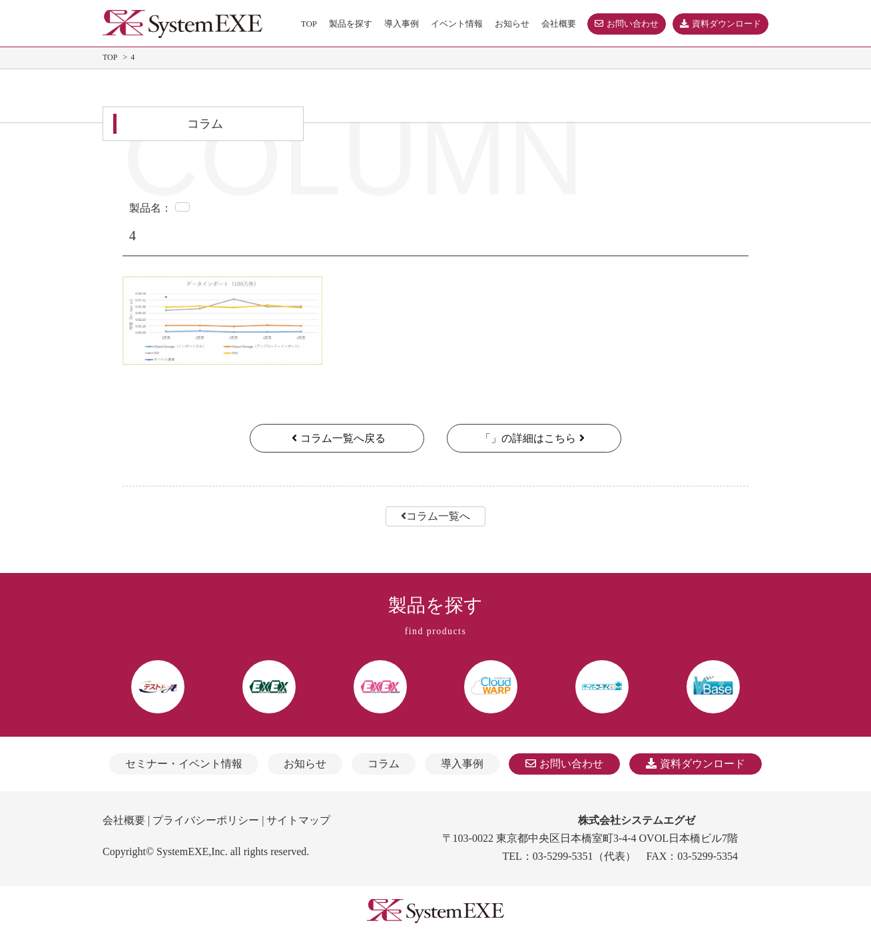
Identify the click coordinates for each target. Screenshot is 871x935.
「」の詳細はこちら (534, 438)
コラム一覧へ (435, 516)
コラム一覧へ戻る (337, 438)
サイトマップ (298, 820)
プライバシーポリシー (205, 820)
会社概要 (124, 820)
